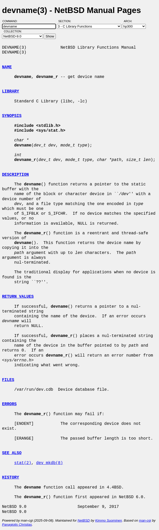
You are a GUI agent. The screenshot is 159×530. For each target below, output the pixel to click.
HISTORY (10, 477)
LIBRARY (10, 91)
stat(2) (22, 463)
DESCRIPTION (15, 175)
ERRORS (9, 404)
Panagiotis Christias (17, 524)
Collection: (13, 31)
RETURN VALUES (18, 297)
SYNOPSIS (12, 116)
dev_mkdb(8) (49, 463)
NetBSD (84, 520)
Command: (12, 21)
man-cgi (145, 520)
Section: (65, 21)
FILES (8, 380)
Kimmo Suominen (108, 520)
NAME (7, 67)
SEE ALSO (12, 453)
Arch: (130, 21)
